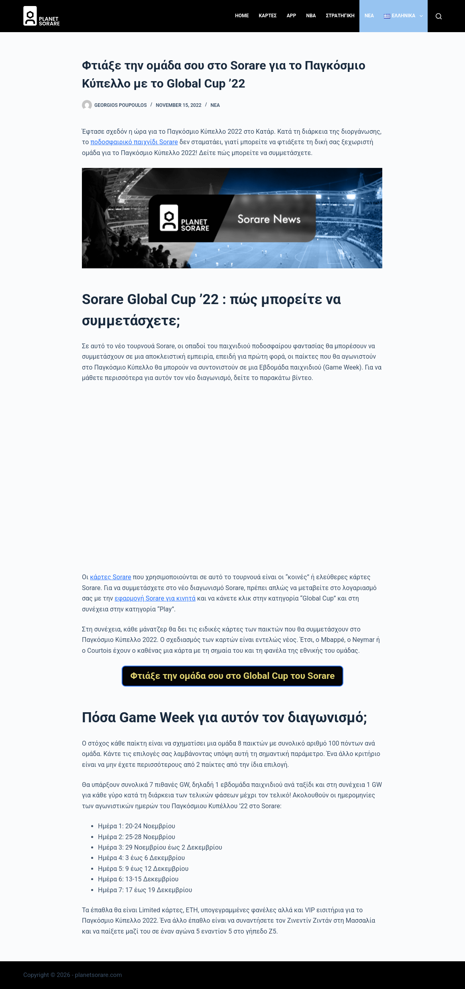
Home (242, 15)
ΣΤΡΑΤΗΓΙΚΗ (340, 15)
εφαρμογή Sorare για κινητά (155, 598)
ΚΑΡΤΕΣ (267, 15)
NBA (311, 15)
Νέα (215, 105)
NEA (369, 15)
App (291, 15)
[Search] (439, 16)
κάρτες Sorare (110, 577)
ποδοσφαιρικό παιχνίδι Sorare (134, 142)
